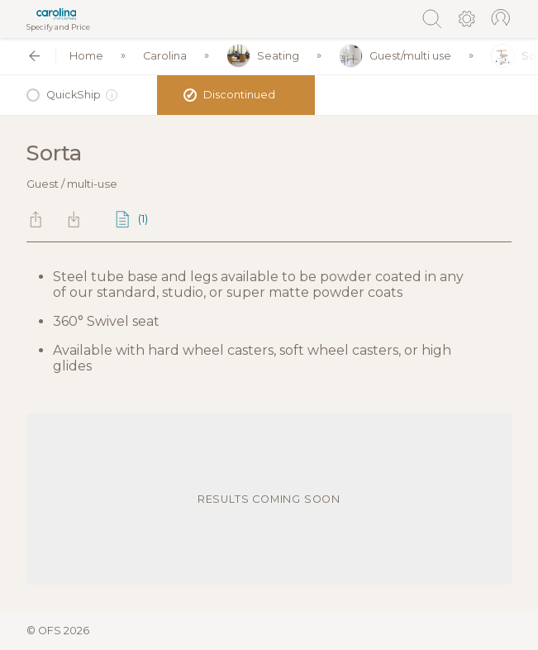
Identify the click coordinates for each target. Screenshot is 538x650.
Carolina (165, 56)
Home (86, 56)
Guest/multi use (395, 56)
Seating (262, 56)
